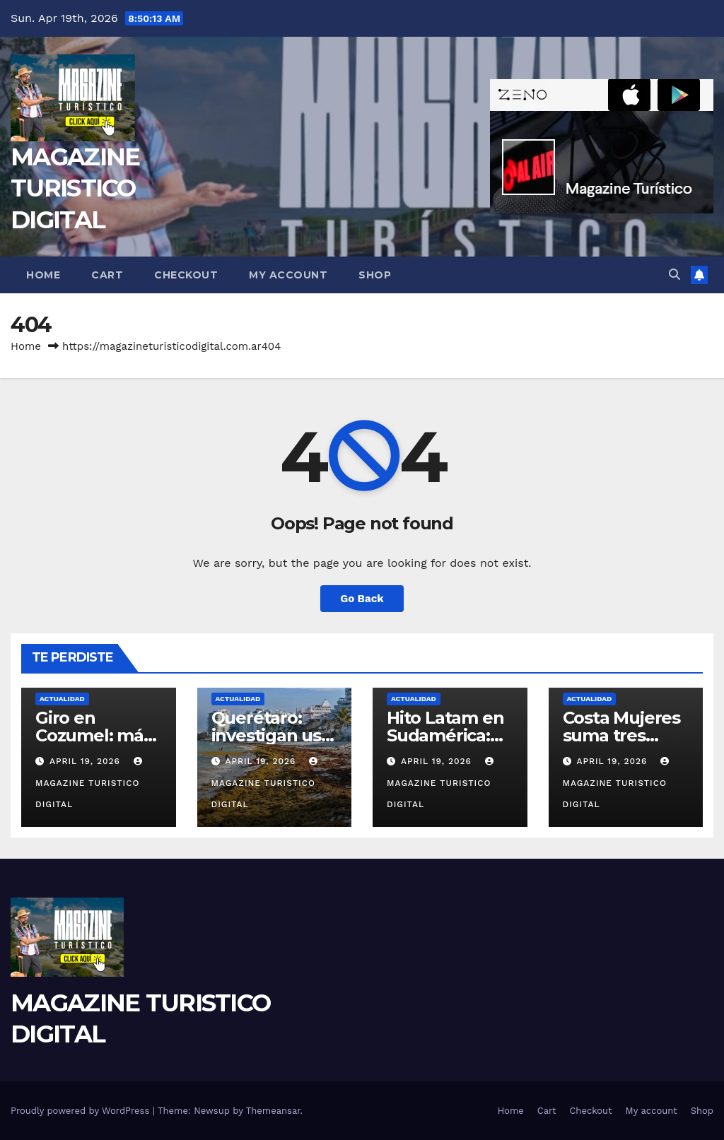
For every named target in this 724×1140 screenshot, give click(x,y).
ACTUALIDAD (62, 699)
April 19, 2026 (86, 761)
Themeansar (273, 1110)
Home (43, 275)
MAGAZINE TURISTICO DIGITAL (75, 188)
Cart (107, 275)
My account (288, 275)
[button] (674, 274)
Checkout (186, 275)
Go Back (362, 598)
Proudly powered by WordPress (82, 1110)
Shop (374, 275)
